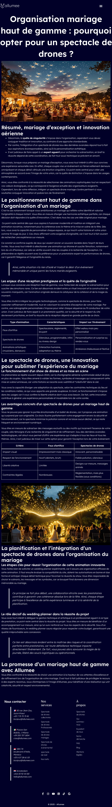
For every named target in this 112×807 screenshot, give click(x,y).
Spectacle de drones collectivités (45, 715)
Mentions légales (80, 753)
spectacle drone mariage (63, 189)
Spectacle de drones (80, 713)
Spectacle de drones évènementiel (45, 745)
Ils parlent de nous (80, 730)
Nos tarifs (45, 759)
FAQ (78, 743)
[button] (101, 6)
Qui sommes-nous (80, 722)
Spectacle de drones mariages (45, 735)
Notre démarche (80, 737)
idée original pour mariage (93, 217)
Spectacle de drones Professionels (45, 725)
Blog (78, 747)
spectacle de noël (45, 753)
